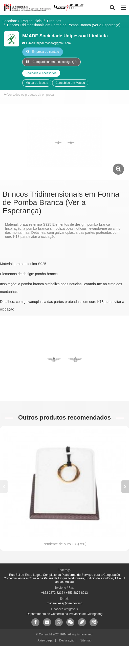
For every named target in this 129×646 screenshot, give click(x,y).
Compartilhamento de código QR (51, 62)
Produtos (54, 21)
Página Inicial (32, 21)
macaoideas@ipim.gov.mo (64, 603)
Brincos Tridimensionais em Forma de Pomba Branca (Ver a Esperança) (63, 25)
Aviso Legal (45, 640)
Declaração (67, 640)
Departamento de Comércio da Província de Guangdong (64, 614)
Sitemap (86, 640)
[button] (125, 486)
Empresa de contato (42, 52)
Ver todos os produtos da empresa (29, 94)
